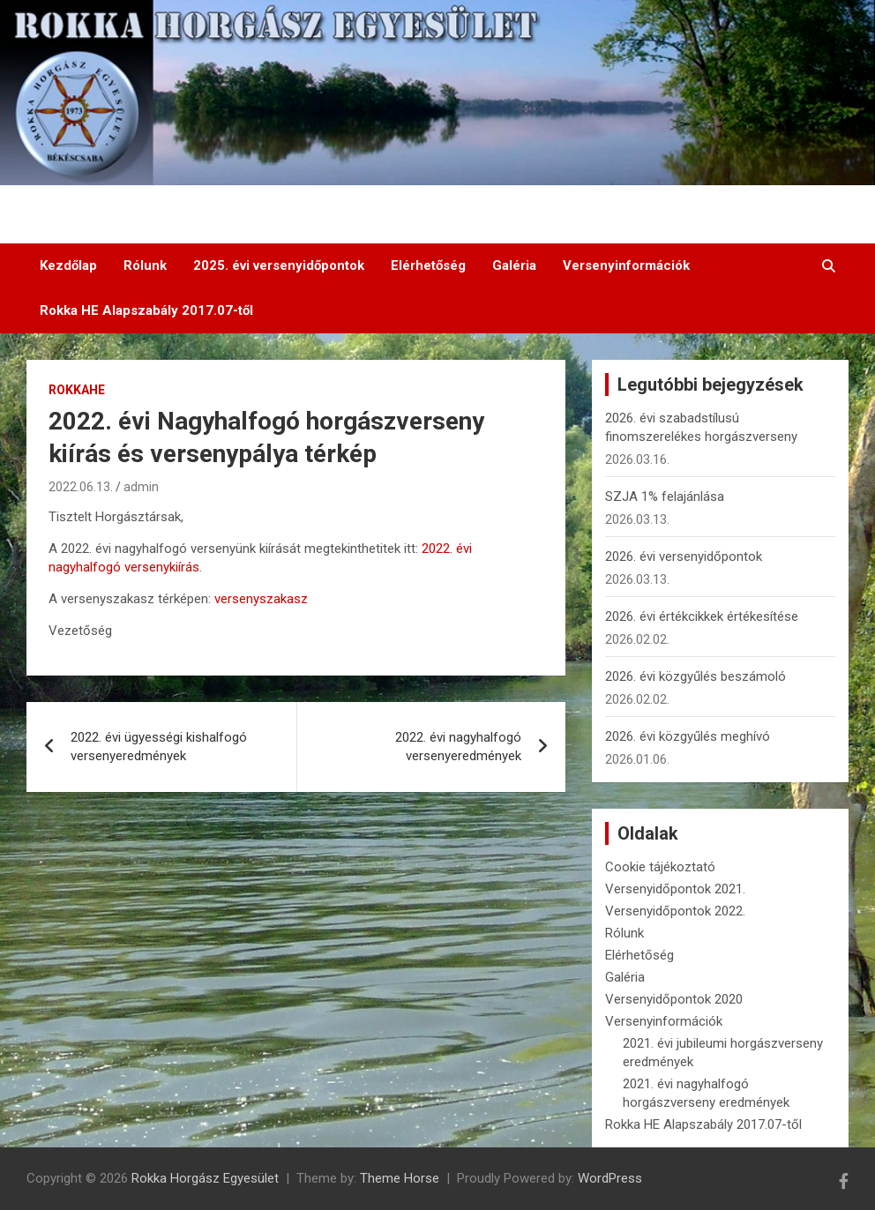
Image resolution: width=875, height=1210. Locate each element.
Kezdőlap (68, 265)
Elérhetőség (428, 265)
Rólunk (145, 265)
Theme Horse (399, 1178)
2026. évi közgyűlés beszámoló (695, 676)
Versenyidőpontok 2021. (675, 889)
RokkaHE (77, 390)
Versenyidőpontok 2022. (675, 911)
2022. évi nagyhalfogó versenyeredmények (458, 746)
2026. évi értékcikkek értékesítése (701, 616)
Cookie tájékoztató (660, 867)
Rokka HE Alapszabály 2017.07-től (146, 310)
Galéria (514, 265)
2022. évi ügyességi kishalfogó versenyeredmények (159, 746)
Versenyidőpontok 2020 (674, 999)
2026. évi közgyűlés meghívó (687, 736)
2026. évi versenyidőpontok (683, 556)
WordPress (610, 1178)
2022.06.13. (81, 487)
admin (141, 487)
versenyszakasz (261, 599)
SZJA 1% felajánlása (664, 496)
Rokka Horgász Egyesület (205, 1178)
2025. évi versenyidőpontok (278, 265)
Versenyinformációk (626, 265)
